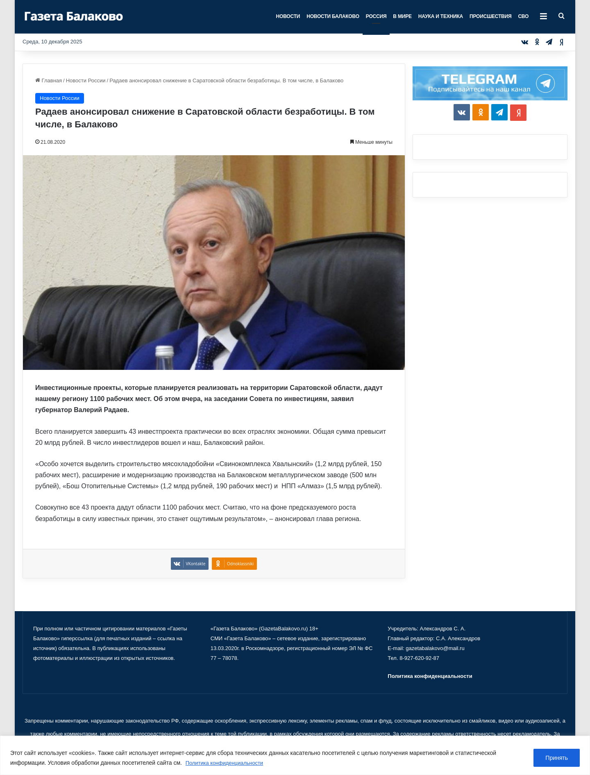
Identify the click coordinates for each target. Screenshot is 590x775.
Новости (288, 16)
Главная (48, 80)
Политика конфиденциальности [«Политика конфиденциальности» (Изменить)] (430, 676)
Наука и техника (440, 16)
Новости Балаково (332, 16)
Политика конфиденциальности (228, 763)
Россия (376, 16)
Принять (556, 758)
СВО (523, 16)
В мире (402, 16)
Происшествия (490, 16)
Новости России (86, 80)
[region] (295, 755)
